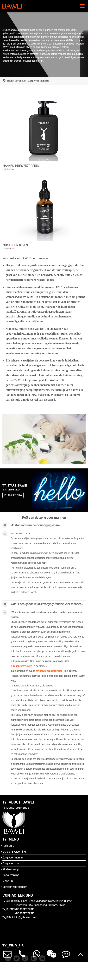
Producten (20, 80)
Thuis (9, 80)
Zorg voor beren (15, 245)
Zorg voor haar (11, 863)
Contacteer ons (17, 895)
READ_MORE (8, 169)
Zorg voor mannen (38, 80)
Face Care (8, 846)
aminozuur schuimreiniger (49, 671)
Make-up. (7, 881)
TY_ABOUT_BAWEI (18, 802)
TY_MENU (10, 839)
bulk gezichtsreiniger (21, 666)
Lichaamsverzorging (14, 852)
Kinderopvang (10, 869)
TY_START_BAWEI (14, 485)
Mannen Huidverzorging (20, 166)
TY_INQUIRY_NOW (13, 495)
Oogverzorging (10, 875)
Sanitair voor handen (14, 887)
